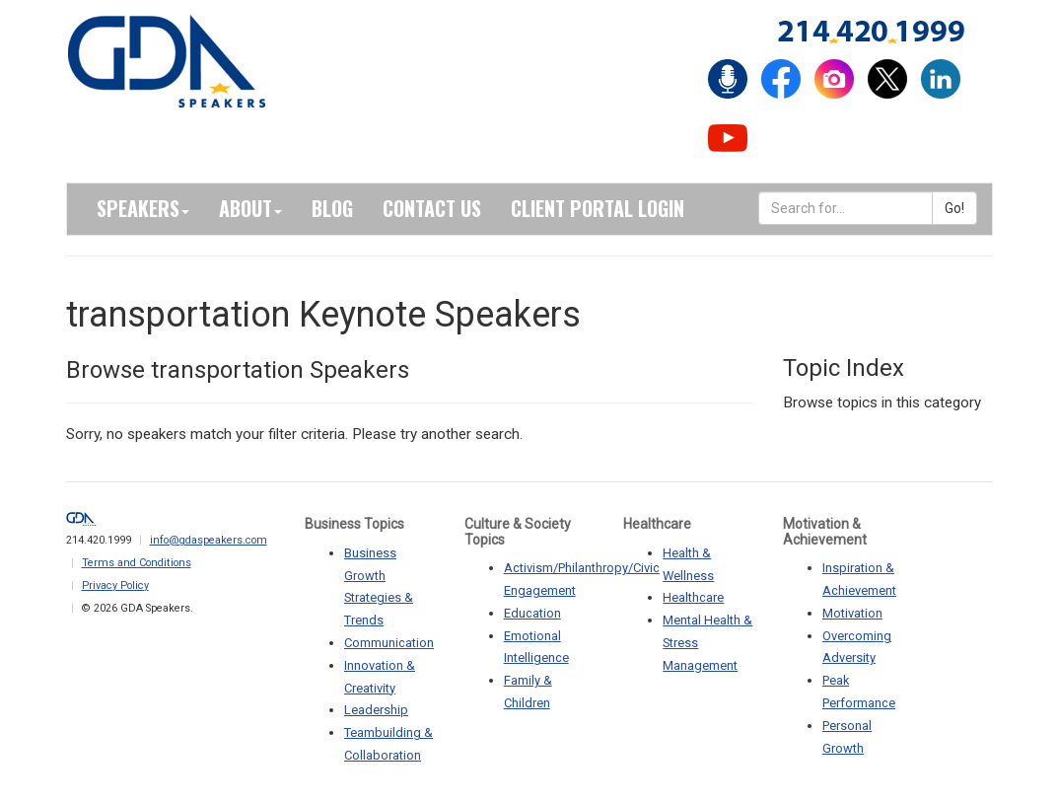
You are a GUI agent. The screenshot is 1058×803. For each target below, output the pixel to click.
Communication (389, 642)
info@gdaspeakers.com (208, 540)
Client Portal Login (597, 208)
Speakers (143, 208)
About (250, 208)
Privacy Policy (115, 585)
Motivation (852, 613)
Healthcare (693, 597)
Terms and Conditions (136, 562)
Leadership (376, 709)
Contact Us (432, 208)
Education (532, 613)
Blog (332, 208)
